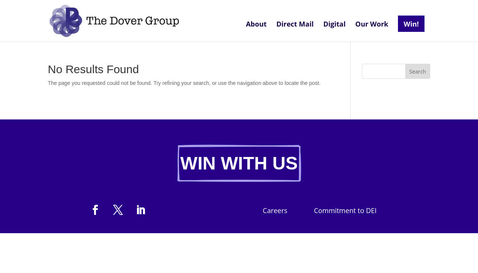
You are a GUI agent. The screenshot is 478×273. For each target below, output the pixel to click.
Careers (275, 211)
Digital (334, 24)
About (256, 24)
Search (417, 71)
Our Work (371, 24)
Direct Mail (294, 24)
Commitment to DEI (345, 211)
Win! (411, 23)
